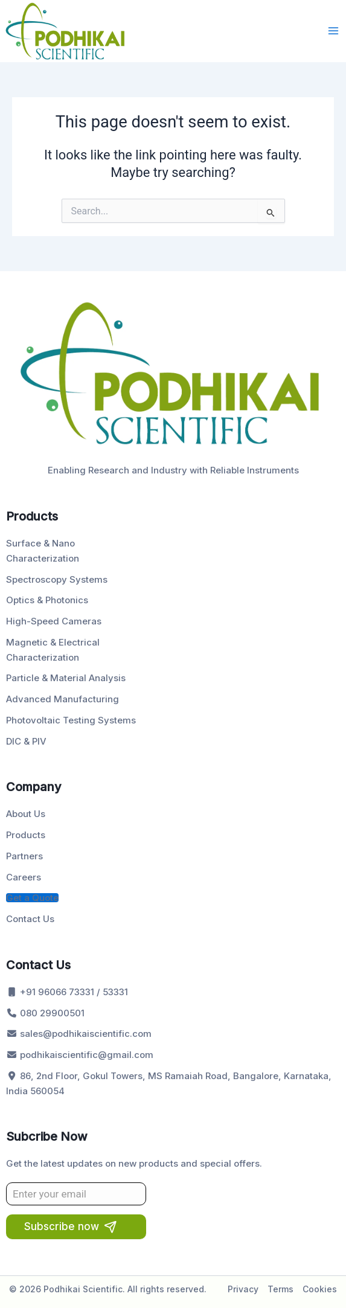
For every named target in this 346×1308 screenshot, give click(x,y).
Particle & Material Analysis (66, 678)
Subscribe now (61, 1226)
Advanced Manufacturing (62, 699)
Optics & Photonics (47, 600)
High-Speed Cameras (53, 621)
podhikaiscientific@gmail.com (79, 1054)
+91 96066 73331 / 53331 (67, 992)
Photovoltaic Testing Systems (71, 720)
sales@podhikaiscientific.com (79, 1033)
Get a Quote (32, 897)
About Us (25, 813)
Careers (23, 877)
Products (25, 835)
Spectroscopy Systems (56, 579)
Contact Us (30, 919)
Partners (24, 856)
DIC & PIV (26, 741)
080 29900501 (45, 1013)
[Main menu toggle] (333, 30)
